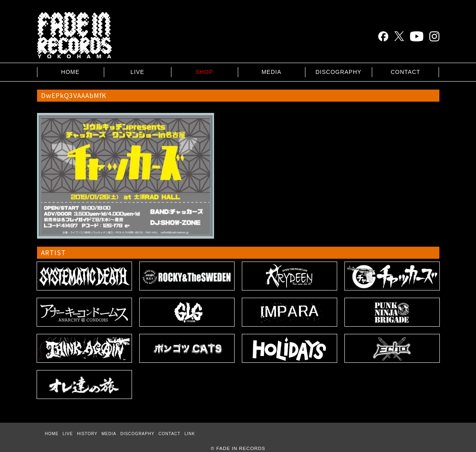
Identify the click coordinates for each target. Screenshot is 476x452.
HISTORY (87, 434)
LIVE (137, 72)
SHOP (204, 72)
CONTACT (405, 72)
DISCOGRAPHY (338, 72)
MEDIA (271, 72)
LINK (189, 434)
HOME (70, 72)
